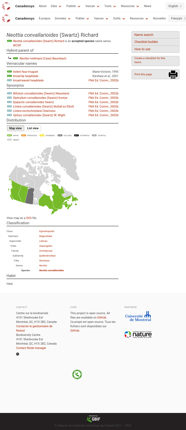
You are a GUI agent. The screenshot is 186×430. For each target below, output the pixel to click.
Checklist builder (146, 42)
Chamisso (34, 111)
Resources (128, 6)
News (147, 6)
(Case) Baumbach (43, 58)
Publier (80, 18)
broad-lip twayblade (25, 76)
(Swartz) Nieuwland (41, 93)
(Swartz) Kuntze (40, 98)
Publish (71, 6)
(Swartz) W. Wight (39, 115)
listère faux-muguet (25, 71)
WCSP (17, 45)
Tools (108, 6)
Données (60, 18)
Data (54, 6)
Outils (117, 18)
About (43, 6)
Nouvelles (159, 18)
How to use (142, 49)
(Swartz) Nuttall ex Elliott (43, 106)
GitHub (101, 317)
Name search (143, 35)
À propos (44, 18)
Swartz (33, 102)
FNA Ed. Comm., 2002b (103, 80)
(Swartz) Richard (38, 41)
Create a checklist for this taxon (149, 60)
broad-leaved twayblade (28, 80)
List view (33, 128)
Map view (15, 128)
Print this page (143, 74)
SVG (29, 218)
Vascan (90, 6)
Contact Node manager (31, 348)
